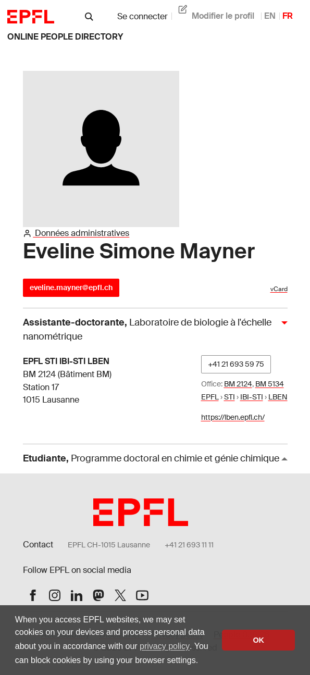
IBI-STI (251, 397)
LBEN (278, 397)
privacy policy (165, 646)
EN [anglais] (270, 15)
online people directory (65, 36)
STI (229, 397)
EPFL (210, 397)
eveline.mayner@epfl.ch (71, 287)
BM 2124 (238, 384)
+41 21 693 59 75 (236, 364)
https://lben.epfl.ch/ (233, 417)
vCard (279, 289)
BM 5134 (269, 384)
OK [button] (258, 640)
